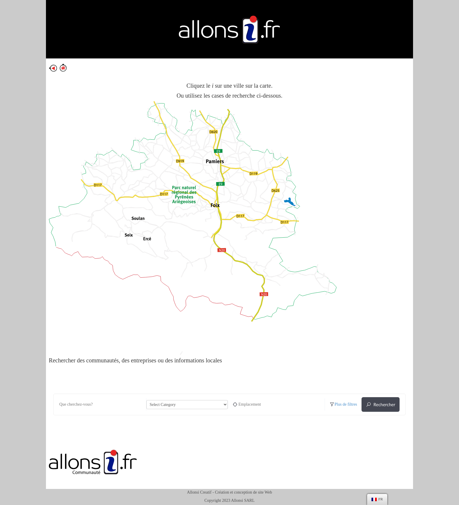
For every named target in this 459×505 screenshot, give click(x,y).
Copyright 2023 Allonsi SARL (229, 500)
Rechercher (380, 404)
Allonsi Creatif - (200, 492)
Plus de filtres (343, 404)
